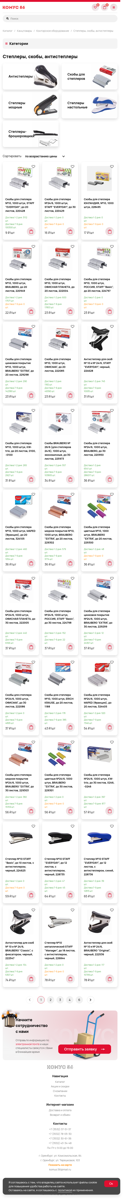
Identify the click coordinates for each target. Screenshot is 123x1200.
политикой (65, 1190)
